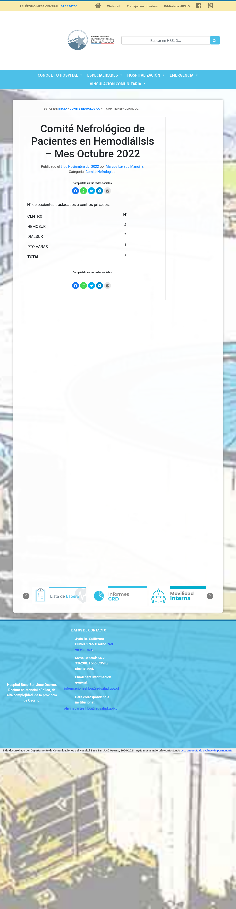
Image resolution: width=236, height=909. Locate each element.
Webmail (113, 6)
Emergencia (184, 75)
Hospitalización (146, 75)
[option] (59, 595)
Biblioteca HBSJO (177, 6)
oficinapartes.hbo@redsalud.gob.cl (91, 708)
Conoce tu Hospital (60, 75)
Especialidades (105, 75)
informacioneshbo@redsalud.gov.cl (91, 688)
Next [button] (210, 596)
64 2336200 (69, 6)
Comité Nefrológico (100, 172)
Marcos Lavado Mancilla (124, 166)
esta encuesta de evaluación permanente (207, 750)
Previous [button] (26, 596)
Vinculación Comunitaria (118, 83)
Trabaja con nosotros (142, 6)
